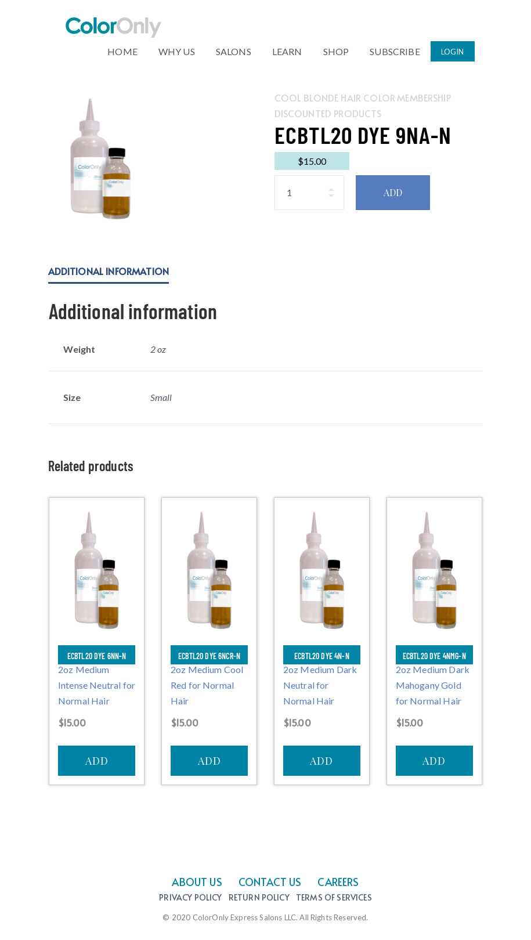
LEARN (287, 49)
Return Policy (259, 898)
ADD (393, 192)
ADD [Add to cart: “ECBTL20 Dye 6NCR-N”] (209, 761)
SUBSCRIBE (395, 49)
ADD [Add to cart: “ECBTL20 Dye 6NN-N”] (97, 761)
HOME (122, 49)
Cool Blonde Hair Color (335, 97)
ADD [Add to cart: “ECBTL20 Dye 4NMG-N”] (434, 761)
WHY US (176, 49)
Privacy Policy (190, 898)
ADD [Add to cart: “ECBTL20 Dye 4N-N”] (321, 761)
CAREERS (338, 881)
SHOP (336, 49)
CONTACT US (270, 881)
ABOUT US (197, 881)
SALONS (233, 49)
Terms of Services (334, 898)
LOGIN (452, 50)
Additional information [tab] (108, 271)
